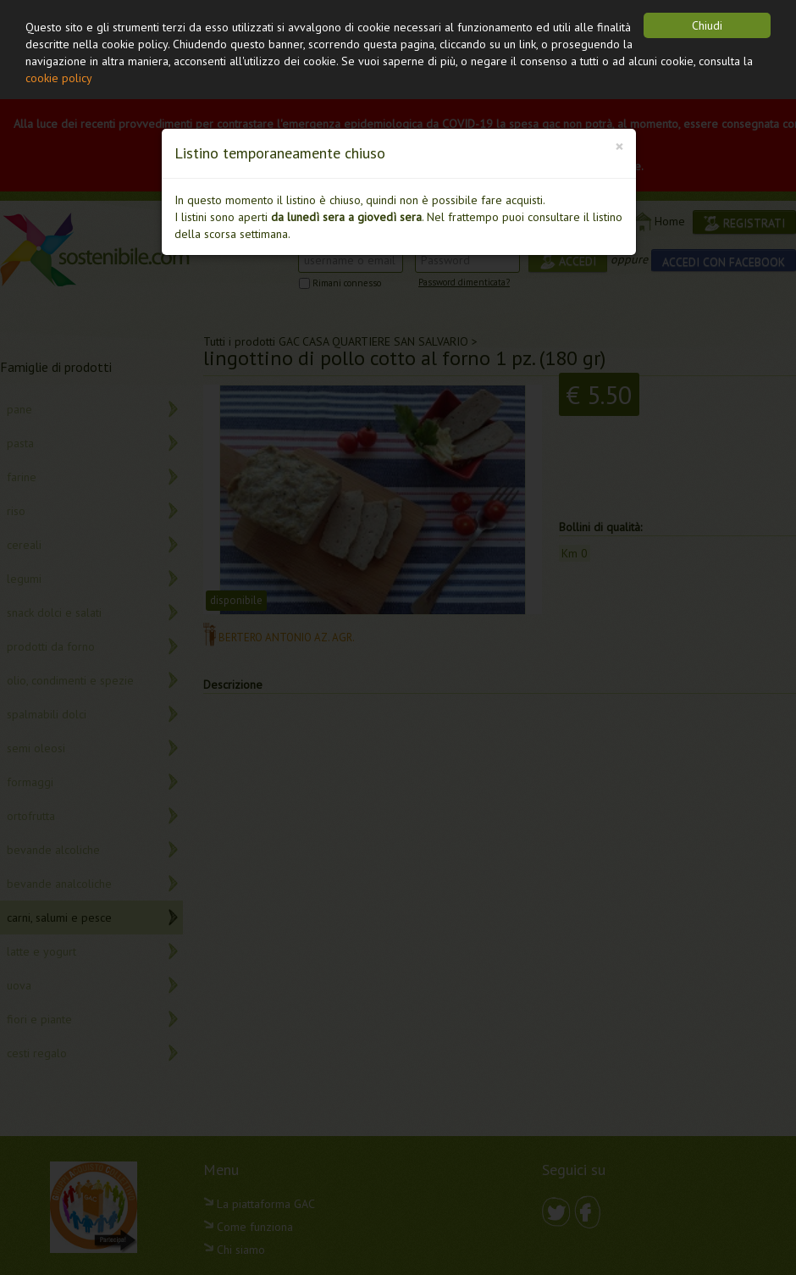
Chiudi (707, 25)
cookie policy (58, 78)
